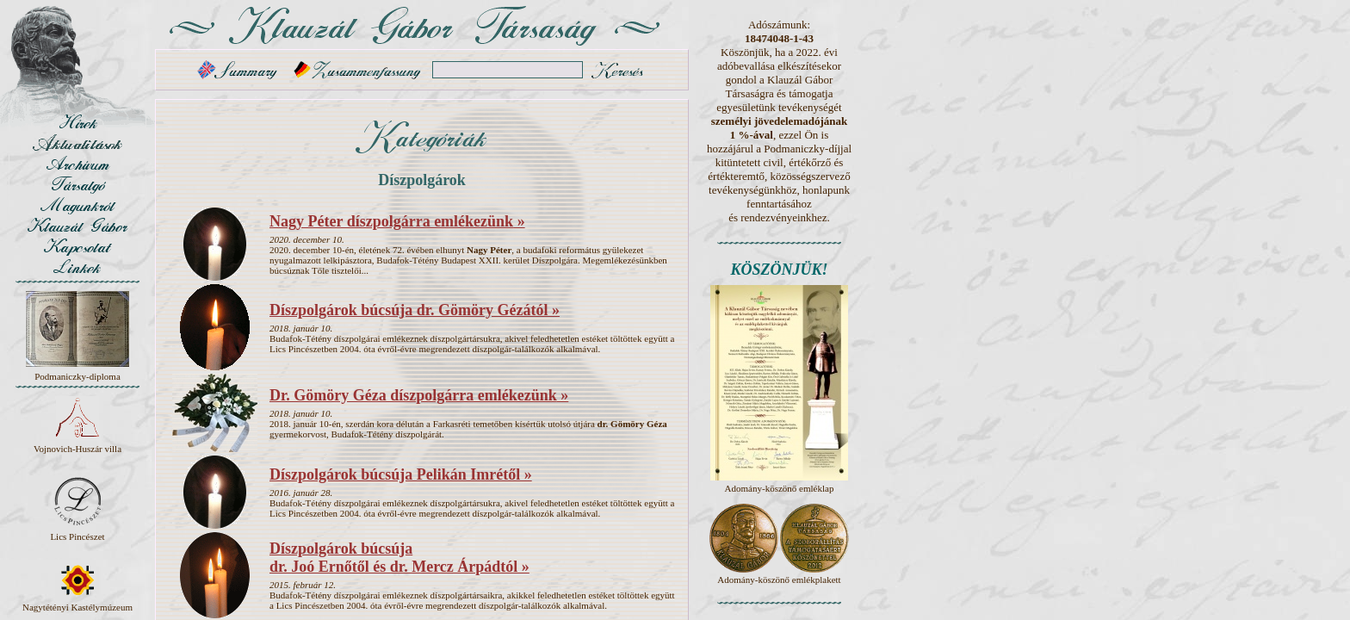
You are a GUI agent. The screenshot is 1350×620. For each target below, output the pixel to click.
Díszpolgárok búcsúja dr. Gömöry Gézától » (414, 310)
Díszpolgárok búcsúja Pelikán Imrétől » (400, 474)
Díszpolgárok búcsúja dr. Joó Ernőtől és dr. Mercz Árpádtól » (399, 557)
